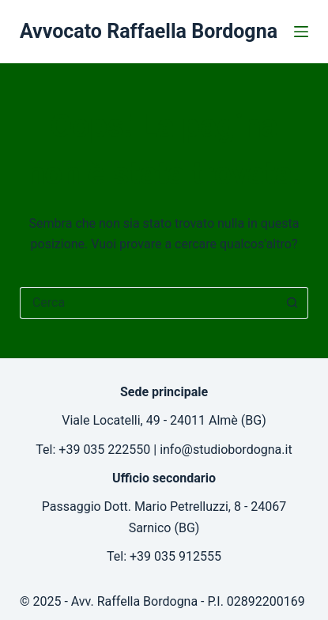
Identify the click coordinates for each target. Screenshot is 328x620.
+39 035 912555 (175, 556)
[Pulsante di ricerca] (292, 303)
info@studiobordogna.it (226, 449)
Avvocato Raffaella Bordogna (148, 31)
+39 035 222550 (104, 449)
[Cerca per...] (148, 303)
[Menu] (301, 32)
